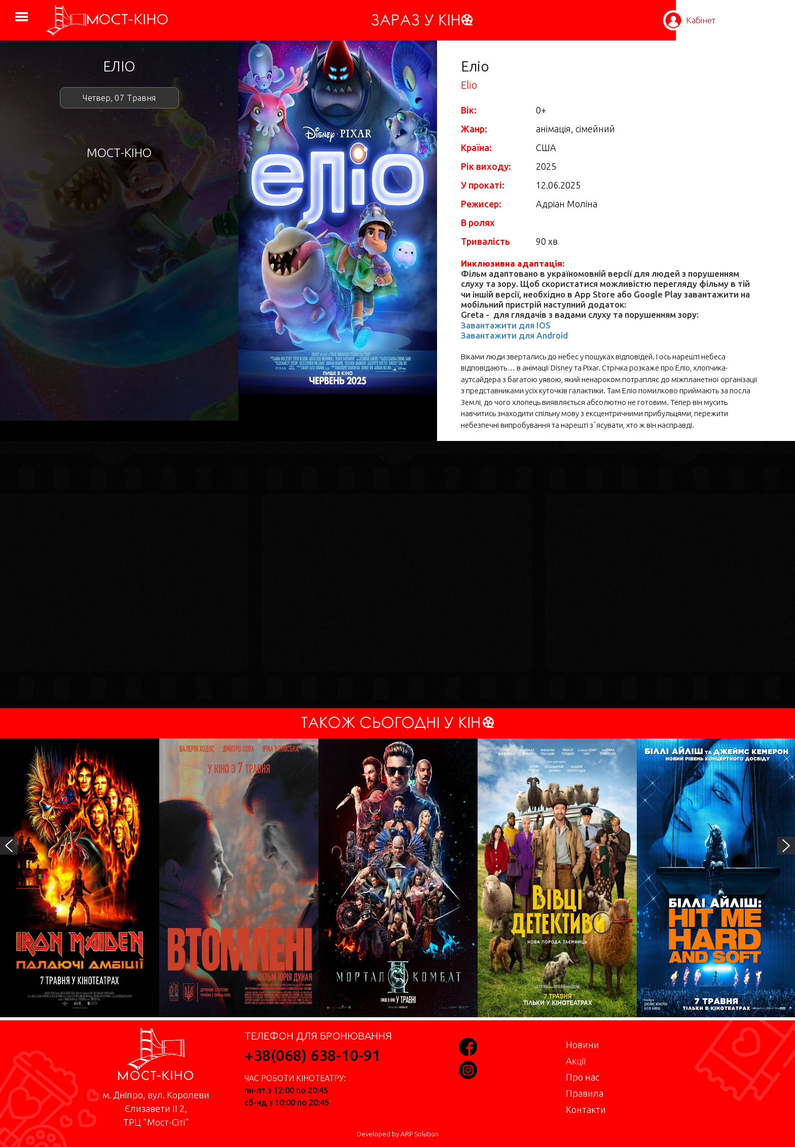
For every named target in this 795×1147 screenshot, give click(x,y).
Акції (576, 1061)
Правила (584, 1093)
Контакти (586, 1109)
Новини (582, 1045)
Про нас (582, 1077)
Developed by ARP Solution (398, 1134)
